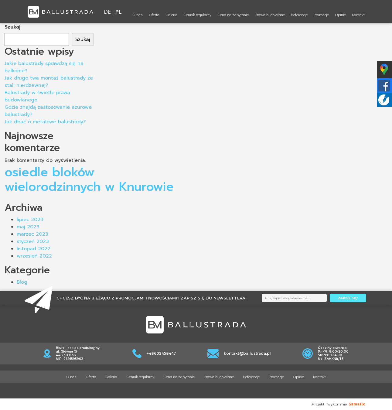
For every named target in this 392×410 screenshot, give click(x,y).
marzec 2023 (32, 234)
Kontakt (358, 14)
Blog (22, 282)
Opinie (340, 14)
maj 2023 (28, 227)
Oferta (154, 14)
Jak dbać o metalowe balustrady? (45, 121)
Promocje (321, 14)
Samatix (357, 404)
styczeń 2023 (33, 241)
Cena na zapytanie (233, 14)
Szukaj (12, 27)
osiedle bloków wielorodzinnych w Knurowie (89, 179)
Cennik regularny (197, 14)
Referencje (299, 14)
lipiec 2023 (30, 219)
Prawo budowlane (270, 14)
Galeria (171, 14)
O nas (137, 14)
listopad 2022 (33, 248)
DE (107, 12)
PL (118, 12)
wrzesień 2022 (34, 256)
